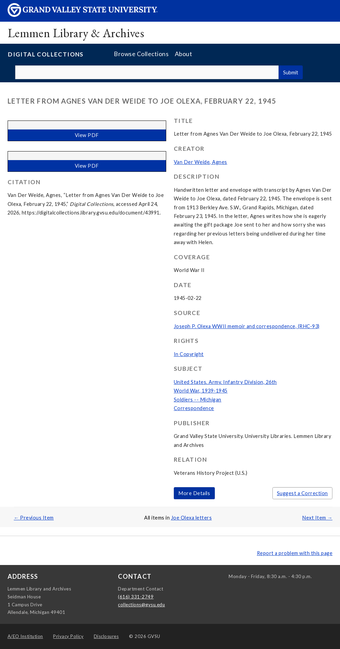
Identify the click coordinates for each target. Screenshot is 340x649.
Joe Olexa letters (191, 518)
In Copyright (189, 354)
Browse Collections (141, 53)
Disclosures (106, 636)
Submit (290, 72)
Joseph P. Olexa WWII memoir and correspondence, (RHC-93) (247, 326)
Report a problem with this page (295, 553)
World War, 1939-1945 (201, 391)
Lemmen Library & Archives (76, 33)
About (183, 53)
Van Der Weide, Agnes (200, 162)
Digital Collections (46, 54)
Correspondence (194, 408)
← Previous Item (34, 518)
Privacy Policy (68, 636)
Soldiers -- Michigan (197, 399)
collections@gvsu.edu (141, 604)
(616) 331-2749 (135, 596)
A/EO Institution (25, 636)
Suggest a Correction (302, 493)
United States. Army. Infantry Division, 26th (225, 382)
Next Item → (317, 518)
